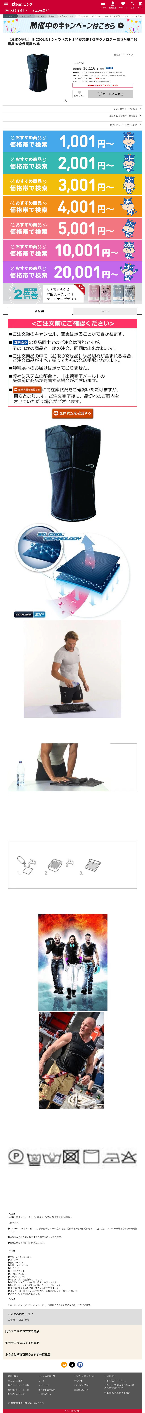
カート (41, 1380)
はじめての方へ (81, 1389)
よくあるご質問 (81, 1385)
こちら (40, 1403)
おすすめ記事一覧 (46, 1376)
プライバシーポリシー (115, 1380)
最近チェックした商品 (18, 1385)
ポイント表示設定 (46, 1389)
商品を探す (13, 1376)
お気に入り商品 (15, 1380)
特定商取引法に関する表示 (117, 1392)
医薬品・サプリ (26, 16)
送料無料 (12, 1319)
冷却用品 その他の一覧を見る (123, 116)
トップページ (10, 16)
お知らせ (78, 1380)
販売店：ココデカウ (123, 54)
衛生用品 (40, 16)
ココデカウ (24, 1319)
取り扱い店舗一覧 (16, 1394)
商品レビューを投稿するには (123, 125)
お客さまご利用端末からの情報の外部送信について (119, 1386)
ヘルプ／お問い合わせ (84, 1376)
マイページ (43, 1385)
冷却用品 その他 (66, 16)
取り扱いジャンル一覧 (18, 1389)
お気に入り (79, 95)
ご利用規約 (109, 1376)
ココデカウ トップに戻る (125, 109)
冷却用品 (52, 16)
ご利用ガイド (44, 1394)
